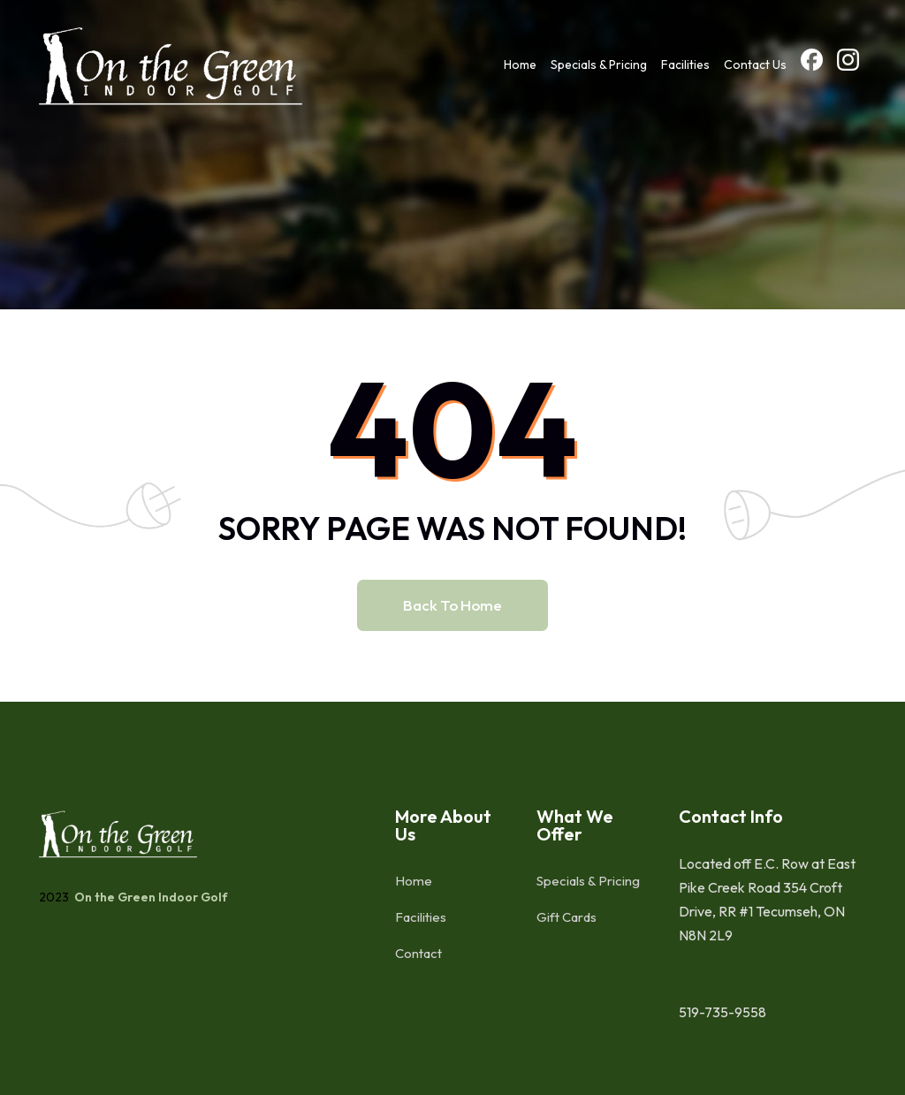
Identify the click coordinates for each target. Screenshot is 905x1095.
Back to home (452, 605)
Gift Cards (566, 917)
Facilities (685, 64)
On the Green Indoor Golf (150, 897)
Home (520, 64)
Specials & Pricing (599, 64)
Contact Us (755, 64)
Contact (418, 953)
